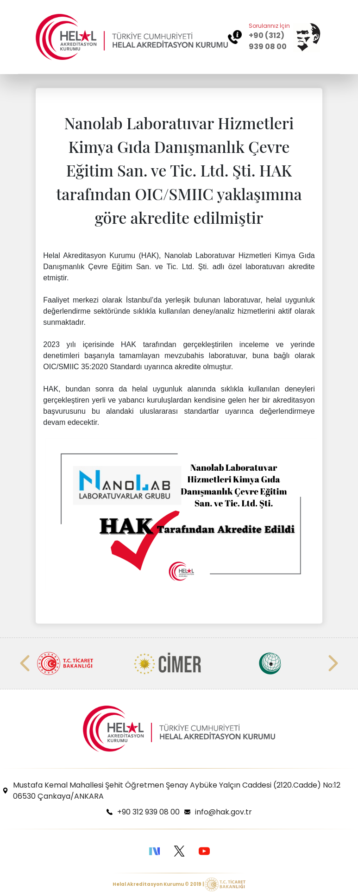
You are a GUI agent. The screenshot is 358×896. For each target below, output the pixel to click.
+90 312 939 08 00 (148, 812)
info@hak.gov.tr (223, 812)
